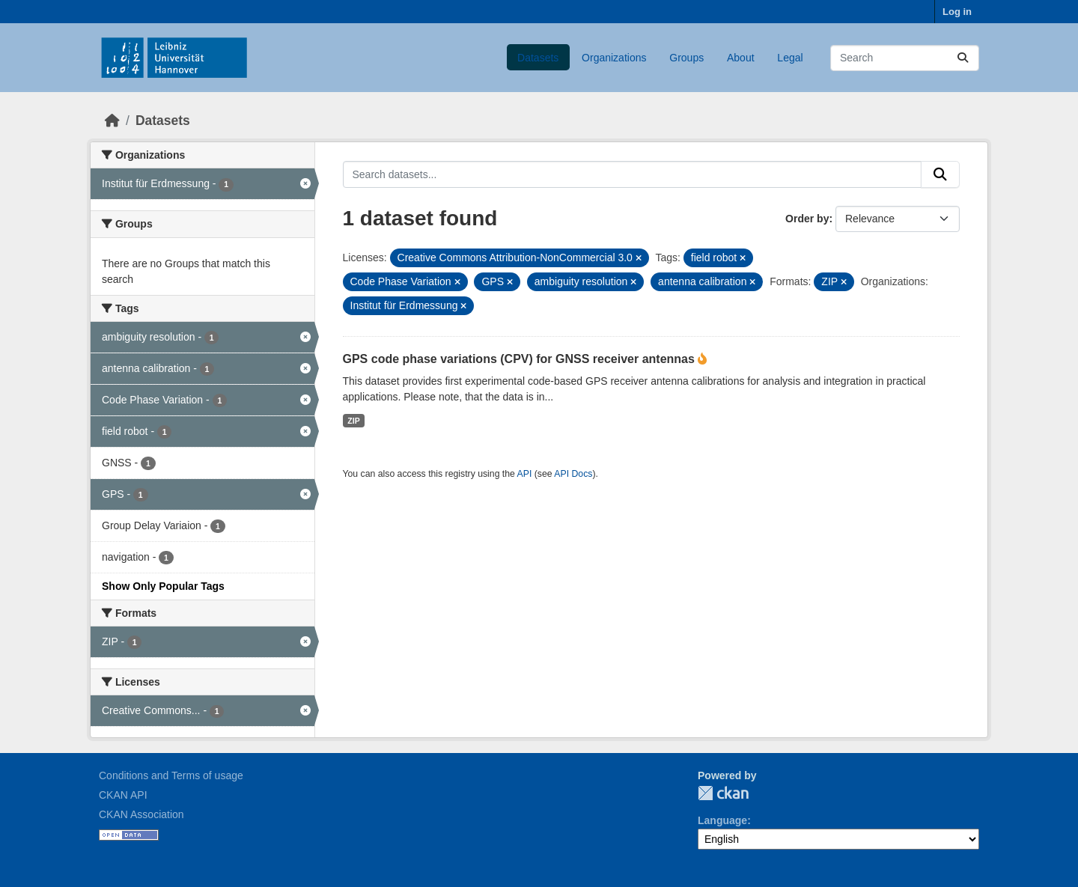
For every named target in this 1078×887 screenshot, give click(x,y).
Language (722, 820)
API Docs (573, 474)
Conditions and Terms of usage (171, 775)
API (524, 474)
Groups (686, 58)
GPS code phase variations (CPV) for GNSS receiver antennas (520, 359)
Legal (790, 58)
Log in (957, 11)
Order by (807, 219)
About (741, 58)
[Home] (112, 120)
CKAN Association (141, 814)
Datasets (537, 58)
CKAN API (123, 795)
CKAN (723, 793)
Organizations (614, 58)
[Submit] (963, 58)
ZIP (353, 420)
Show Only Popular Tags (163, 586)
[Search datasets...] (904, 58)
